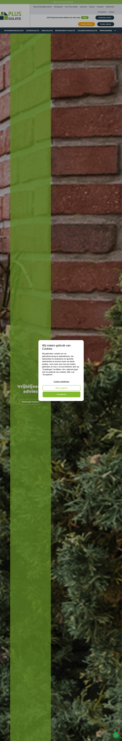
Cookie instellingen (61, 382)
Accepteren (61, 394)
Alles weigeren (61, 388)
